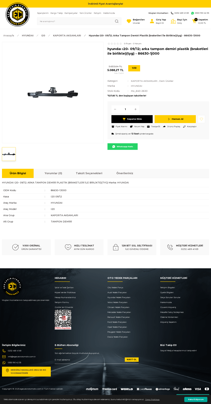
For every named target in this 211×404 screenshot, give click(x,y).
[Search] (78, 21)
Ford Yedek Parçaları (117, 322)
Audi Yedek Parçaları (117, 292)
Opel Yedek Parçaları (117, 327)
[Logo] (18, 14)
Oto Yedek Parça (115, 287)
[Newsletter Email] (97, 360)
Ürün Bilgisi (18, 173)
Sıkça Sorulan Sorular (170, 297)
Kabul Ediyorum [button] (196, 399)
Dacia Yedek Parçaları (117, 337)
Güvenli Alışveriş (168, 307)
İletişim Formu (62, 302)
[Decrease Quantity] (114, 109)
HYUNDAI (137, 85)
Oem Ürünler (168, 80)
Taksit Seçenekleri (89, 173)
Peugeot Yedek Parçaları (118, 332)
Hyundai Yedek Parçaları (118, 297)
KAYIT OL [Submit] (132, 359)
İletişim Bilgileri (167, 287)
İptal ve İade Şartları (64, 287)
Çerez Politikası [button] (152, 399)
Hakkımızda (166, 302)
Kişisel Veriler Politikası (65, 292)
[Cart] (199, 21)
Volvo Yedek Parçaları (117, 302)
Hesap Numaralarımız (65, 297)
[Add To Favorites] (201, 119)
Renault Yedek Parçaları (118, 317)
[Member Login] (156, 21)
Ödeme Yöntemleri (169, 317)
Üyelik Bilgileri (167, 292)
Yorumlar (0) (53, 173)
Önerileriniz (124, 173)
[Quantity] (125, 109)
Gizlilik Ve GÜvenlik (64, 307)
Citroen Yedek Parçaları (118, 307)
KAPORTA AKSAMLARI (144, 80)
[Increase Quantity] (136, 109)
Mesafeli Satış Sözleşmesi (172, 312)
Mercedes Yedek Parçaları (119, 312)
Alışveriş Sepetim (168, 322)
